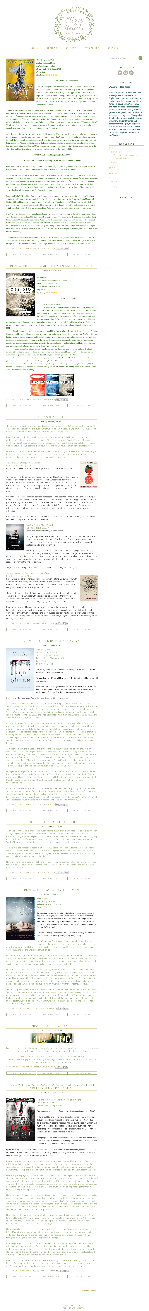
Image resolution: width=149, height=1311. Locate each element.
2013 (111, 173)
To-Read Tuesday (52, 417)
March (114, 162)
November (116, 151)
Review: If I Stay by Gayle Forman (51, 890)
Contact (113, 48)
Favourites (92, 48)
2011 (111, 182)
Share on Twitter (82, 254)
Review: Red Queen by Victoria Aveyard (51, 641)
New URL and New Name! (51, 1026)
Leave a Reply (48, 248)
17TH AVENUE (78, 1308)
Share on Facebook (21, 254)
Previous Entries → (90, 1291)
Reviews (52, 48)
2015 (111, 168)
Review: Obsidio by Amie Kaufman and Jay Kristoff (51, 266)
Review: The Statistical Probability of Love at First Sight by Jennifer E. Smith (52, 1086)
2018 (111, 148)
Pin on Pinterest (52, 254)
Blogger (79, 1305)
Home (34, 48)
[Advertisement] (117, 234)
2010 (111, 186)
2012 (111, 177)
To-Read (71, 48)
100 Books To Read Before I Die (51, 822)
